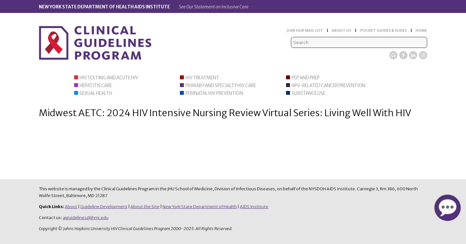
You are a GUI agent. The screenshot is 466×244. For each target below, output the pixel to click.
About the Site (145, 206)
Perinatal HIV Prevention (214, 93)
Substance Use (308, 93)
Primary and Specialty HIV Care (220, 85)
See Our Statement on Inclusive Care (214, 7)
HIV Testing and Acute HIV (109, 78)
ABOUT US (341, 30)
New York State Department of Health (199, 206)
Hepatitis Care (96, 85)
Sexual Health (96, 93)
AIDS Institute (254, 206)
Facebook (403, 55)
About (71, 206)
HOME (421, 30)
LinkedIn (413, 55)
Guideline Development (104, 206)
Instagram (423, 55)
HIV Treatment (202, 78)
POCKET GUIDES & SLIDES (383, 30)
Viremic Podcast (393, 55)
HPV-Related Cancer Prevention (328, 85)
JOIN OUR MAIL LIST (305, 30)
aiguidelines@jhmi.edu (85, 217)
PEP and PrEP (306, 78)
